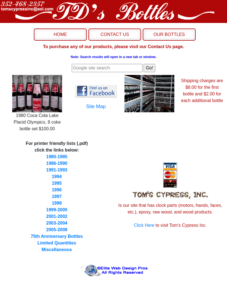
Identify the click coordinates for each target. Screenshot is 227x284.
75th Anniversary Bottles (57, 236)
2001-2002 (56, 216)
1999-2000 (56, 209)
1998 (57, 203)
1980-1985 (56, 156)
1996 (57, 189)
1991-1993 (56, 170)
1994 (57, 176)
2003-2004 (56, 223)
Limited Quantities (56, 243)
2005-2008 (56, 229)
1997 (57, 196)
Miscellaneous (57, 249)
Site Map (96, 106)
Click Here (144, 225)
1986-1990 (56, 163)
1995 (57, 183)
